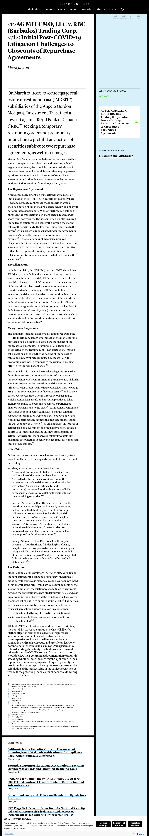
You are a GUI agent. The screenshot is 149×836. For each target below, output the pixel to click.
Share (138, 18)
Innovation (60, 9)
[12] (28, 561)
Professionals (31, 9)
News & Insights (86, 9)
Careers (72, 9)
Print (131, 18)
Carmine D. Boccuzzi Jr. (114, 96)
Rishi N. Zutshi (108, 105)
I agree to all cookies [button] (119, 824)
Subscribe (116, 18)
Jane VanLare (107, 123)
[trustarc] (140, 834)
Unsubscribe (124, 18)
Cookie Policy (9, 834)
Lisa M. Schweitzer (111, 114)
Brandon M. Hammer (112, 132)
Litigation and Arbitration (116, 202)
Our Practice (46, 9)
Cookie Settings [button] (103, 824)
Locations (112, 9)
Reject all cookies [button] (135, 824)
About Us (101, 9)
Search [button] (122, 9)
